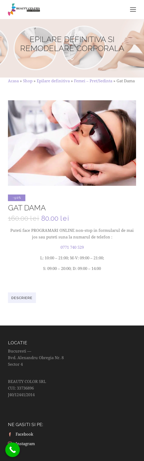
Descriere (21, 298)
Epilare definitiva (53, 80)
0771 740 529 (72, 247)
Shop (27, 80)
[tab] (22, 298)
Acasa (13, 80)
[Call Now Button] (12, 449)
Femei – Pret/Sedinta (93, 80)
